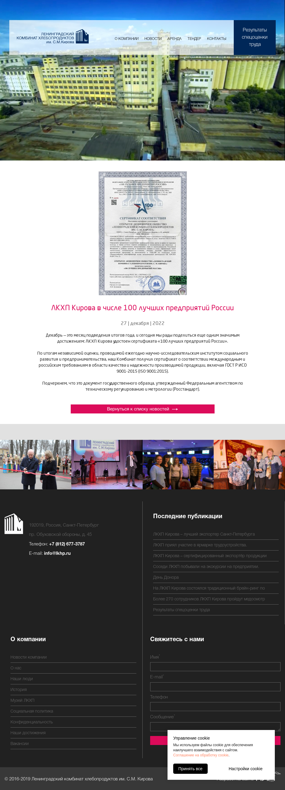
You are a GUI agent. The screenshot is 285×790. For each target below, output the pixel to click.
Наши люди (21, 679)
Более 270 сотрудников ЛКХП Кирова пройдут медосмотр (209, 599)
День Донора (166, 578)
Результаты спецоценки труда (255, 37)
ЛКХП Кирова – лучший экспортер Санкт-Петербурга (204, 534)
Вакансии (19, 744)
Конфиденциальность (31, 722)
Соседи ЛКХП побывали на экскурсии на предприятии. (206, 567)
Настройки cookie (246, 768)
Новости (153, 39)
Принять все (190, 768)
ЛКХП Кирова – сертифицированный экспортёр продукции (210, 556)
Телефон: (57, 544)
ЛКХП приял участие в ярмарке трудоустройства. (200, 545)
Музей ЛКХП (22, 701)
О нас (15, 668)
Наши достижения (28, 733)
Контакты (216, 39)
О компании (126, 39)
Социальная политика (31, 711)
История (18, 690)
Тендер (194, 39)
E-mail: (50, 553)
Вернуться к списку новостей (142, 409)
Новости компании (28, 657)
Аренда (175, 39)
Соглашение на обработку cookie (200, 755)
